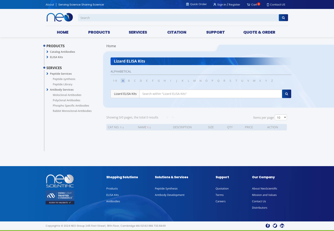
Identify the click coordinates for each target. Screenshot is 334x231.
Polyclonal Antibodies (66, 100)
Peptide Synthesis (166, 188)
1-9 (115, 81)
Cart (254, 5)
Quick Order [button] (198, 4)
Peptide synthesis (64, 79)
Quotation (222, 188)
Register (234, 5)
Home (111, 46)
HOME (62, 32)
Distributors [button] (259, 208)
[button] (47, 52)
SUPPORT (215, 32)
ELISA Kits (56, 57)
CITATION (176, 32)
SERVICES (138, 32)
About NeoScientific (264, 188)
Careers (221, 201)
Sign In (221, 5)
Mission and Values (264, 195)
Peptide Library (62, 84)
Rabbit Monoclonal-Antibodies (72, 111)
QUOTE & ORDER (259, 32)
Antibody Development (169, 195)
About (50, 4)
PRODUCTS (99, 32)
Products (112, 188)
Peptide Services (61, 74)
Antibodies (113, 201)
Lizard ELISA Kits (125, 94)
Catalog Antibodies (62, 52)
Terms (220, 195)
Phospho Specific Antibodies (71, 105)
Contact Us (259, 201)
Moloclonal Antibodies (67, 95)
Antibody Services (61, 89)
